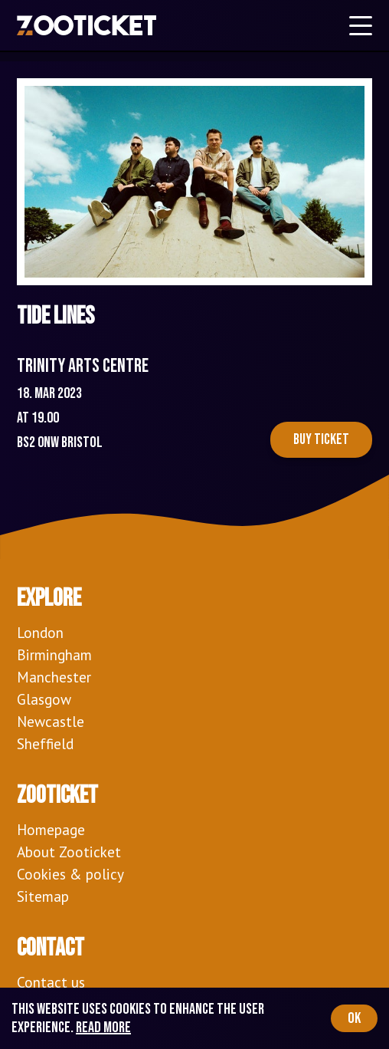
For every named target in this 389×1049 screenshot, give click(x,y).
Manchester (54, 676)
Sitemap (43, 896)
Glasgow (44, 699)
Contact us (51, 981)
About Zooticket (69, 851)
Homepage (51, 829)
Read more (103, 1027)
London (40, 632)
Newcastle (50, 721)
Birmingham (54, 654)
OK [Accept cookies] (354, 1018)
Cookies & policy (70, 873)
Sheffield (45, 743)
